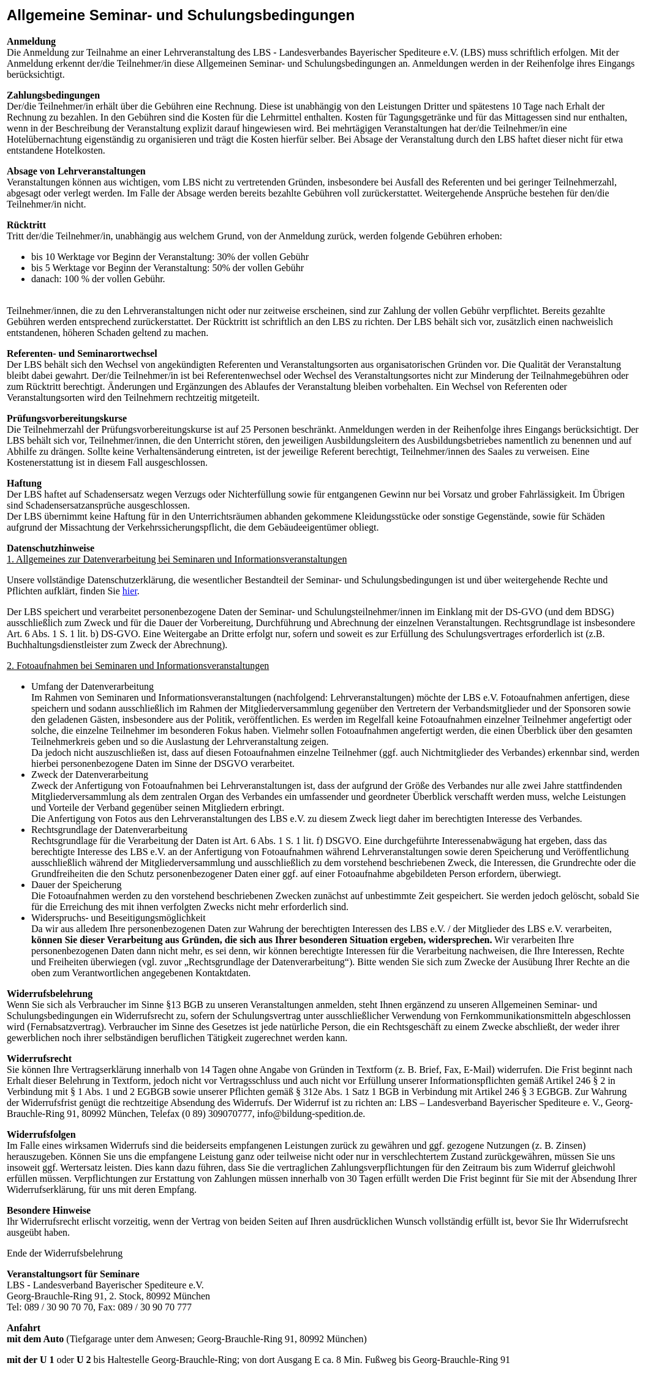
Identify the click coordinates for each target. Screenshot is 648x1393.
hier (129, 591)
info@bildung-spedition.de (310, 1113)
